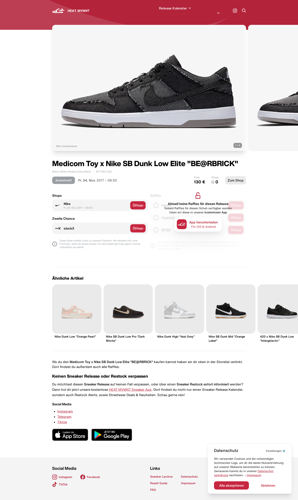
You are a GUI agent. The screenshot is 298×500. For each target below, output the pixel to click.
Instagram (65, 406)
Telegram (64, 411)
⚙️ (275, 450)
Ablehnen (268, 485)
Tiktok (62, 417)
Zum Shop (236, 175)
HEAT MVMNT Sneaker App (130, 384)
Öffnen (138, 200)
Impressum (254, 475)
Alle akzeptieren (231, 485)
